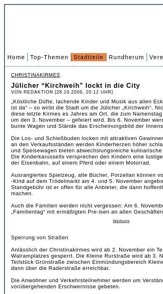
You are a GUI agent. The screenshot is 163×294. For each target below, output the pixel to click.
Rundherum (127, 57)
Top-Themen (49, 57)
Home (16, 57)
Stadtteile (89, 57)
